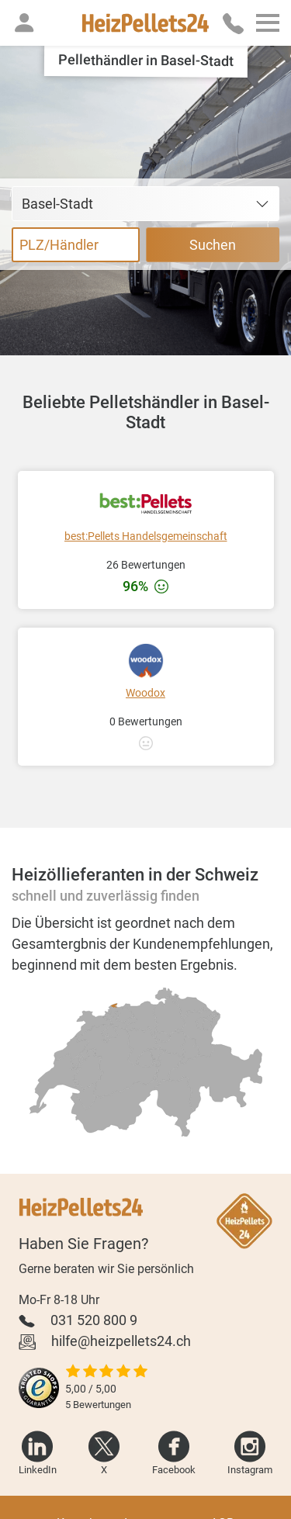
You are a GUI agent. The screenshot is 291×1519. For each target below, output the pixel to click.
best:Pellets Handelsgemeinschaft (145, 536)
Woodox (145, 693)
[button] (24, 22)
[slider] (107, 1372)
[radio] (143, 1046)
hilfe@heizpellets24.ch (121, 1341)
